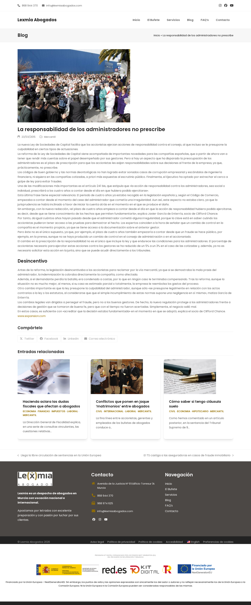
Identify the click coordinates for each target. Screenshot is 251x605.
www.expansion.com (32, 316)
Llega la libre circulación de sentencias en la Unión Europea (59, 455)
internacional (113, 411)
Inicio (157, 35)
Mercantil (50, 137)
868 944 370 (30, 5)
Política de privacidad (121, 542)
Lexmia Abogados (37, 20)
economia (29, 411)
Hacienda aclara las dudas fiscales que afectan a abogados (51, 404)
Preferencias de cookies (218, 542)
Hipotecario (200, 411)
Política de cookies (150, 542)
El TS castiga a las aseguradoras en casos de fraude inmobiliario (189, 455)
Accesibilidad (174, 542)
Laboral (72, 411)
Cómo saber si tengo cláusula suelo (195, 404)
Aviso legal (97, 542)
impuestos (58, 411)
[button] (27, 338)
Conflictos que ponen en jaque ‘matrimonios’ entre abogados (123, 404)
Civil (99, 411)
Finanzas (44, 411)
